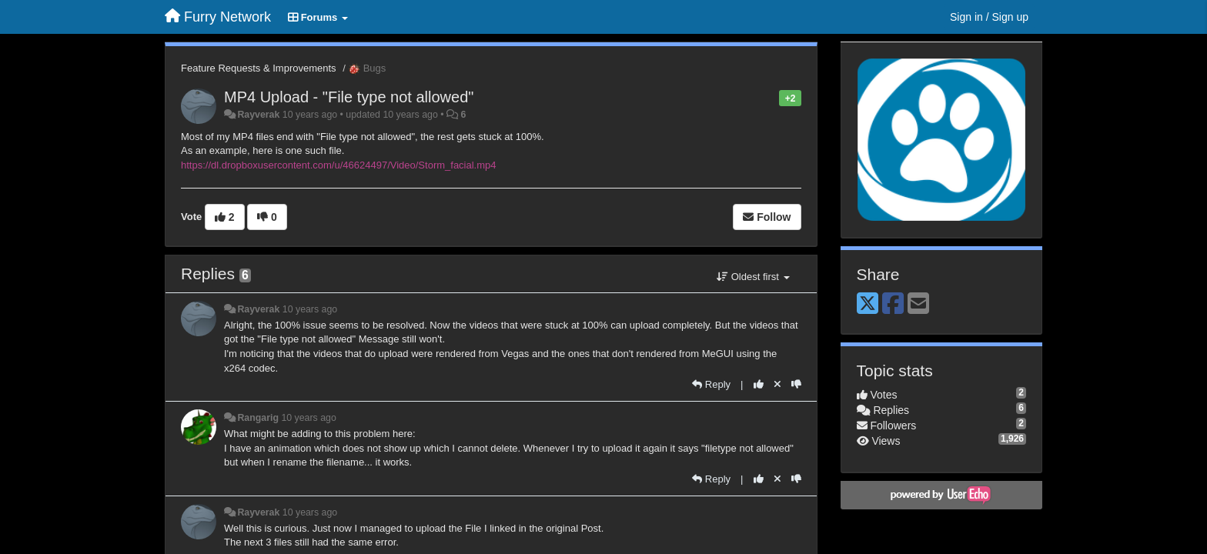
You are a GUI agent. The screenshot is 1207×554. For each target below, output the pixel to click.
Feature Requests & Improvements (258, 68)
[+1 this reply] (759, 384)
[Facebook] (893, 304)
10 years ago (310, 309)
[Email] (918, 304)
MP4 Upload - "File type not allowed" (348, 96)
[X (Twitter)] (867, 304)
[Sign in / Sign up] (989, 17)
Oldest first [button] (753, 276)
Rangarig (258, 417)
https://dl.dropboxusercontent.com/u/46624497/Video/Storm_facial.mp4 (339, 165)
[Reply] (711, 384)
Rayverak (258, 114)
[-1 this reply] (796, 384)
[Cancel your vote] (777, 384)
